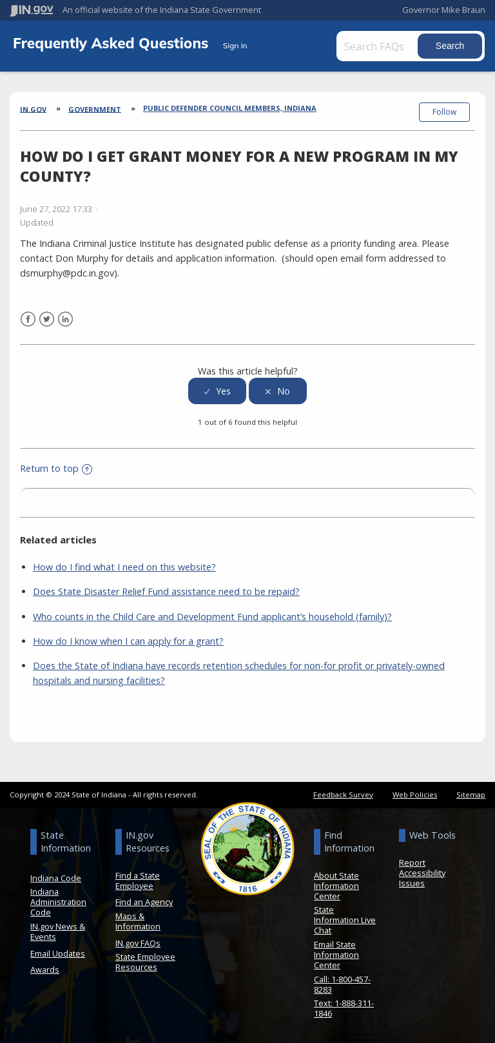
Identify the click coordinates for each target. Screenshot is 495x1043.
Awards (44, 969)
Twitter (47, 319)
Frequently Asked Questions (113, 43)
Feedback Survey (343, 794)
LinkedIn (65, 319)
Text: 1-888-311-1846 (344, 1008)
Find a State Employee (137, 880)
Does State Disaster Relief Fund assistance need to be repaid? (166, 591)
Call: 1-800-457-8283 (342, 983)
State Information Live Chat (345, 919)
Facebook (28, 319)
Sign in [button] (235, 45)
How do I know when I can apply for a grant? (128, 640)
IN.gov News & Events (57, 931)
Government (94, 108)
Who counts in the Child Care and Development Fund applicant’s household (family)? (212, 616)
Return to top (56, 468)
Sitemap (470, 794)
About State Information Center (336, 885)
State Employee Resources (145, 961)
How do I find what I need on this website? (124, 567)
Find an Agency (144, 902)
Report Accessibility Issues (422, 872)
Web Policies (415, 794)
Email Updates (57, 953)
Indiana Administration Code (58, 901)
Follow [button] (444, 111)
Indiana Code (55, 878)
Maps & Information (137, 921)
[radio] (217, 391)
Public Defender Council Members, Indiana (229, 108)
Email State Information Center (336, 954)
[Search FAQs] (378, 46)
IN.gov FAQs (137, 942)
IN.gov (33, 108)
